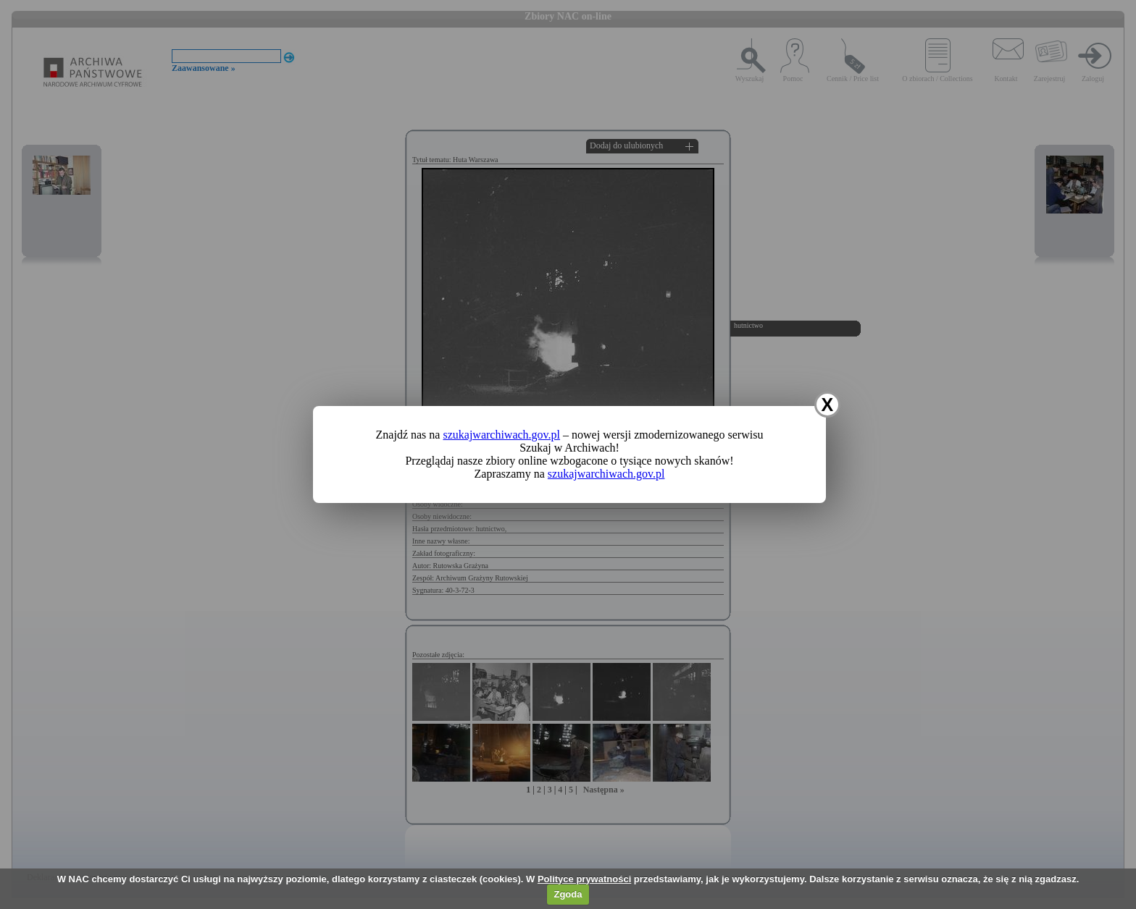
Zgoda (568, 894)
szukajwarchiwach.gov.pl (501, 434)
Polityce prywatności (584, 879)
